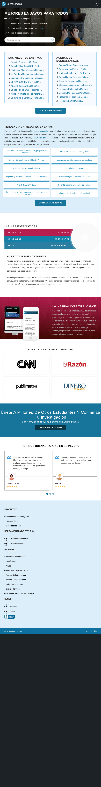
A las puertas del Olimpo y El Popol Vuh (74, 193)
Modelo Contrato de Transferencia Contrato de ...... (26, 94)
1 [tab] (47, 493)
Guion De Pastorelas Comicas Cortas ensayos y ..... (72, 81)
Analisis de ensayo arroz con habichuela (24, 86)
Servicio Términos (13, 589)
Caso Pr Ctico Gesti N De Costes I (26, 66)
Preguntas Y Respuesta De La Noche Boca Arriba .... (72, 97)
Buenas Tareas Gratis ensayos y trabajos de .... (73, 65)
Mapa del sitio (91, 627)
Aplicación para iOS (14, 544)
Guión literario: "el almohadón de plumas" (74, 185)
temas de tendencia (39, 131)
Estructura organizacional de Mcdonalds (74, 177)
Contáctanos (11, 561)
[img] (52, 39)
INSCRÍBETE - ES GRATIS (50, 427)
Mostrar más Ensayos (50, 203)
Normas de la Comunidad (16, 575)
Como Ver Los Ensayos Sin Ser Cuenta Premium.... (73, 69)
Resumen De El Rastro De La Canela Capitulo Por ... (72, 89)
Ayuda (8, 566)
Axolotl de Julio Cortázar (26, 185)
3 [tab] (53, 493)
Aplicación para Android (16, 539)
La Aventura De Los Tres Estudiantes (28, 74)
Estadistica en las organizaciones (26, 168)
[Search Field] (29, 39)
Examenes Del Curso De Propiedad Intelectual (27, 78)
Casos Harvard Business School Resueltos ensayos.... (73, 77)
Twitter (9, 607)
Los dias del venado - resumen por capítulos (74, 160)
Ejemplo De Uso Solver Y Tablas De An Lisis (26, 160)
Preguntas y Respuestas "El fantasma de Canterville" (27, 177)
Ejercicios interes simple (74, 168)
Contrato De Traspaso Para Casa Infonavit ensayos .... (74, 93)
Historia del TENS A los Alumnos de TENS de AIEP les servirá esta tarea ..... (26, 193)
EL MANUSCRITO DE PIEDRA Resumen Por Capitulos (25, 82)
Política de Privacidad (14, 584)
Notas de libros (12, 521)
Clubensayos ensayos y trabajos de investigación (75, 85)
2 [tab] (50, 493)
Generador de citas (13, 526)
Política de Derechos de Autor (18, 570)
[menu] (97, 4)
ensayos (41, 28)
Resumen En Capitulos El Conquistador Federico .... (70, 101)
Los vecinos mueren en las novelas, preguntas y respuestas (27, 152)
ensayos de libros (40, 138)
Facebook (10, 602)
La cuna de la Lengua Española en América (26, 98)
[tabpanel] (27, 470)
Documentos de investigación (17, 517)
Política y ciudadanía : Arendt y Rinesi (74, 152)
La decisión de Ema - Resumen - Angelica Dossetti (26, 90)
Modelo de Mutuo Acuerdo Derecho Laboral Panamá (27, 70)
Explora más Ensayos (50, 111)
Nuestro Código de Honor (16, 580)
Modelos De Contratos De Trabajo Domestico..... (74, 73)
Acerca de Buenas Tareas (16, 557)
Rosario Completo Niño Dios (24, 62)
